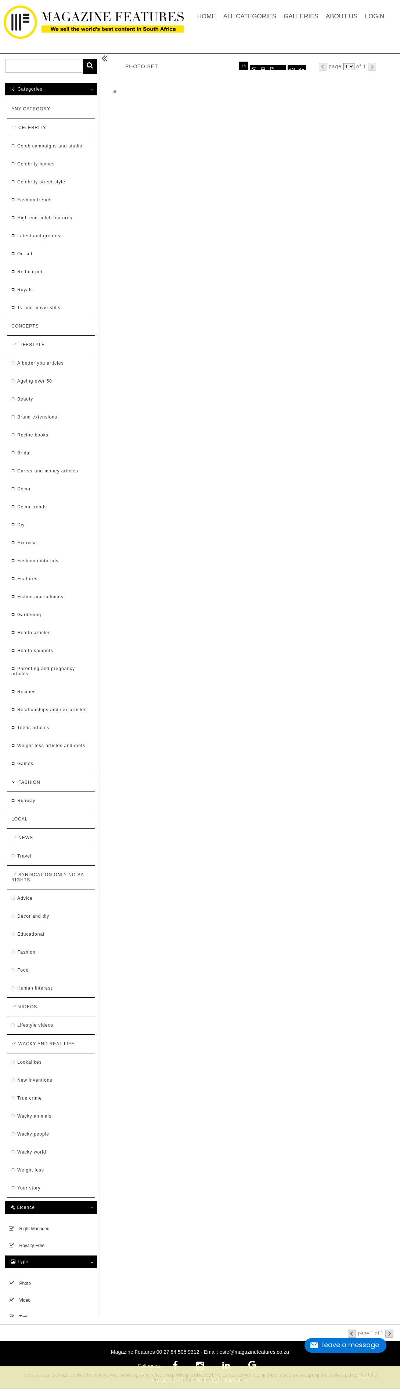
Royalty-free (32, 1245)
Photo (25, 1283)
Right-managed (34, 1228)
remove (213, 1379)
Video (24, 1300)
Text (23, 1317)
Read (364, 1375)
